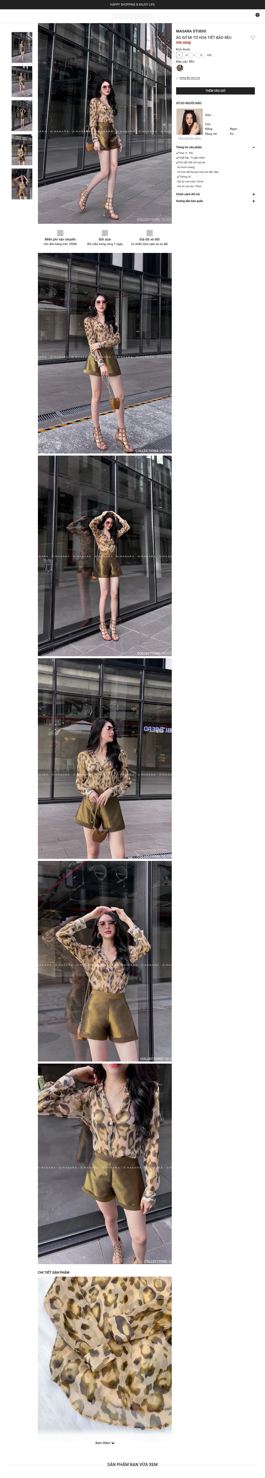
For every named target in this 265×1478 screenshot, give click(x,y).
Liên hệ (69, 15)
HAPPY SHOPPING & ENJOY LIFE (132, 4)
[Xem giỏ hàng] (255, 16)
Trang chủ (12, 15)
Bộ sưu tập (52, 16)
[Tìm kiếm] (245, 16)
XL (201, 55)
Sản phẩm (30, 16)
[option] (22, 47)
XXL (209, 55)
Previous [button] (22, 27)
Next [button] (22, 204)
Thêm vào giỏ (215, 90)
